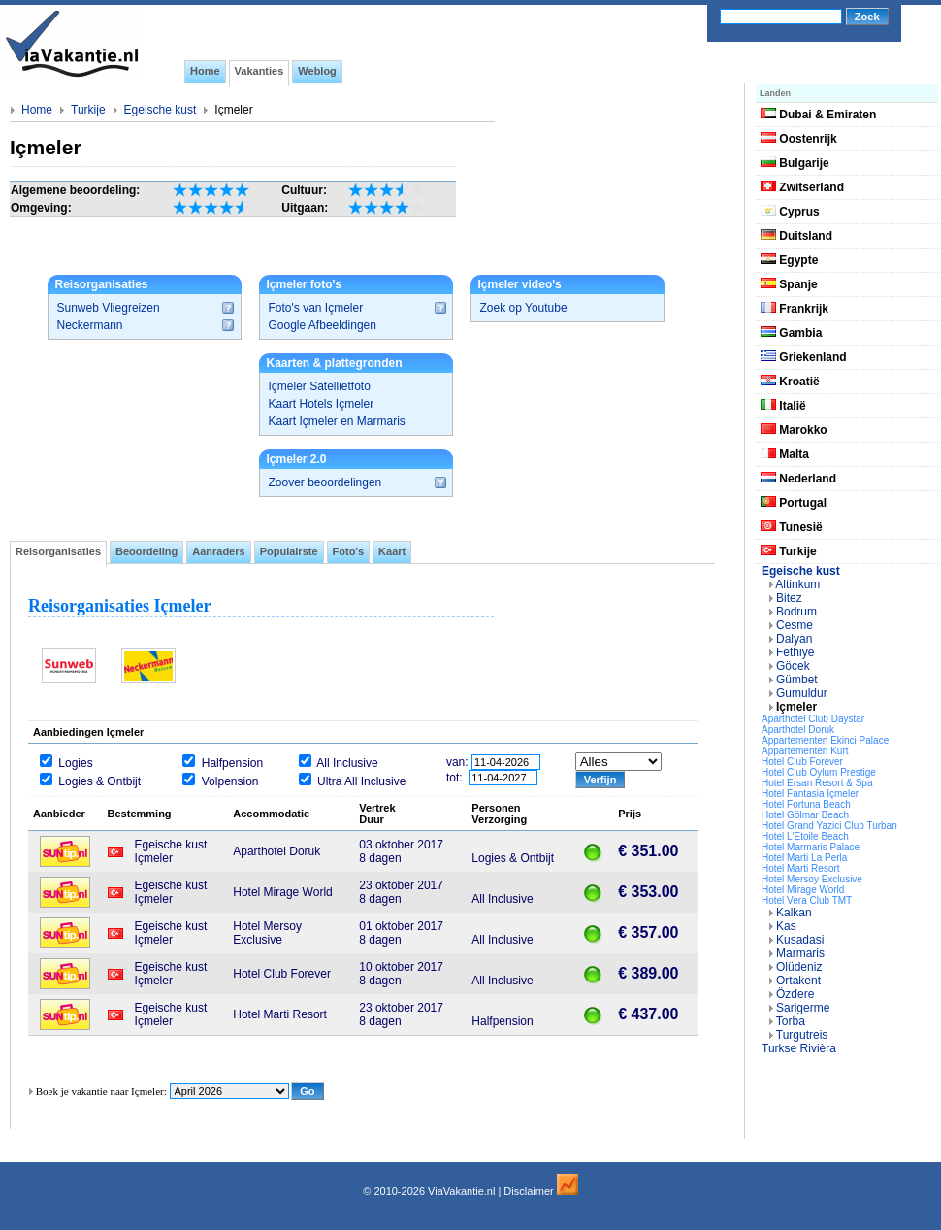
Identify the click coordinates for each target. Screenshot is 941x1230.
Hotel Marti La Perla (804, 857)
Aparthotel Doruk (798, 729)
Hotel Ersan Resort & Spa (817, 783)
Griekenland (804, 357)
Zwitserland (802, 187)
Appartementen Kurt (805, 751)
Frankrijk (794, 309)
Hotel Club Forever (802, 761)
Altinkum (797, 584)
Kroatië (790, 381)
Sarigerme (802, 1007)
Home (36, 109)
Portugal (794, 503)
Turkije (88, 109)
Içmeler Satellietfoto (320, 386)
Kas (786, 926)
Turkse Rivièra (799, 1048)
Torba (790, 1021)
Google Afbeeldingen (322, 325)
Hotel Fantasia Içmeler (810, 793)
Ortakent (798, 980)
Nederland (798, 478)
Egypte (789, 260)
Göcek (793, 666)
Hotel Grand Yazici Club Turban (829, 825)
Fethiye (795, 652)
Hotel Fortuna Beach (806, 804)
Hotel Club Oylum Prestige (819, 772)
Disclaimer (528, 1191)
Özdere (795, 994)
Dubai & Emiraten (818, 114)
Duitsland (796, 236)
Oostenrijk (799, 139)
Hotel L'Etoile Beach (805, 836)
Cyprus (790, 211)
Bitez (789, 598)
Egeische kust (160, 109)
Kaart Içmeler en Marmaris (337, 421)
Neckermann (90, 325)
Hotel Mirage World (803, 889)
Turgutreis (802, 1035)
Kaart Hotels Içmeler (321, 404)
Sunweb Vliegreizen (108, 308)
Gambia (791, 333)
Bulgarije (795, 163)
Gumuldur (801, 693)
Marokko (794, 430)
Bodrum (796, 611)
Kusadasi (800, 940)
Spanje (789, 284)
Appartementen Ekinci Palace (825, 740)
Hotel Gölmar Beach (805, 815)
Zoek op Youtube (524, 308)
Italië (783, 406)
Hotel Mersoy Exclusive (812, 879)
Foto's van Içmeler (316, 308)
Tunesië (792, 527)
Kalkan (794, 912)
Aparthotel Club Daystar (813, 719)
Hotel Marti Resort (801, 868)
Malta (785, 454)
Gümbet (797, 679)
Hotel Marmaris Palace (811, 847)
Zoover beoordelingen (325, 482)
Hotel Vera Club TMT (807, 900)
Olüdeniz (799, 967)
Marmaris (800, 953)
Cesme (794, 625)
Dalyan (794, 639)
